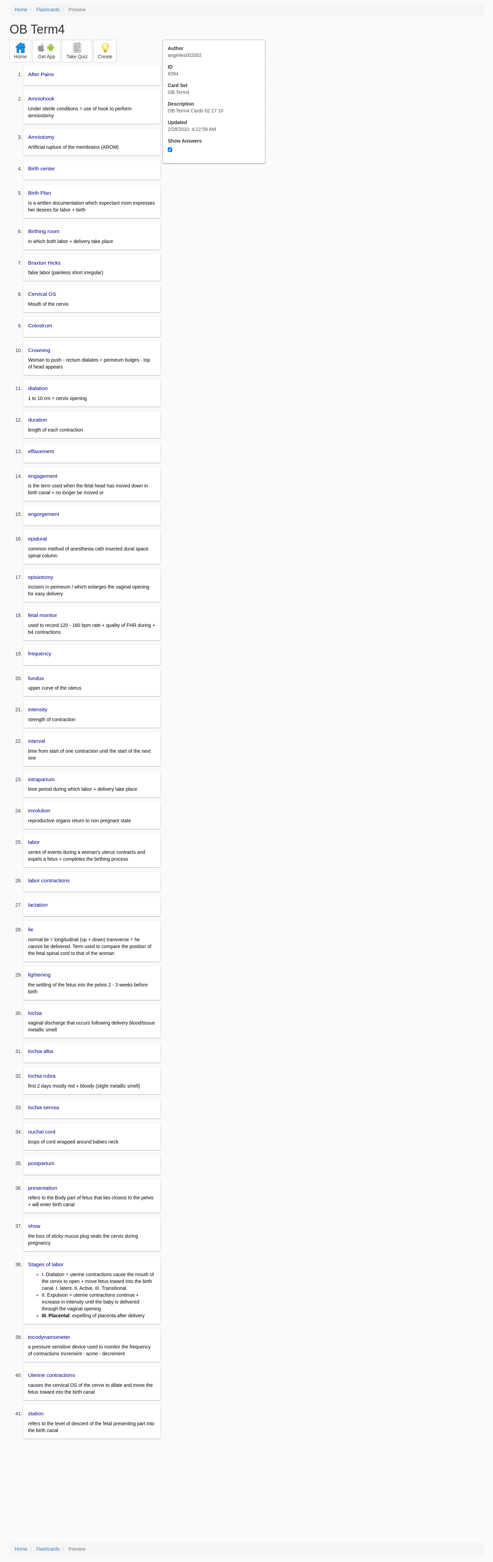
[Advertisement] (217, 231)
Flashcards (48, 9)
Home (21, 9)
